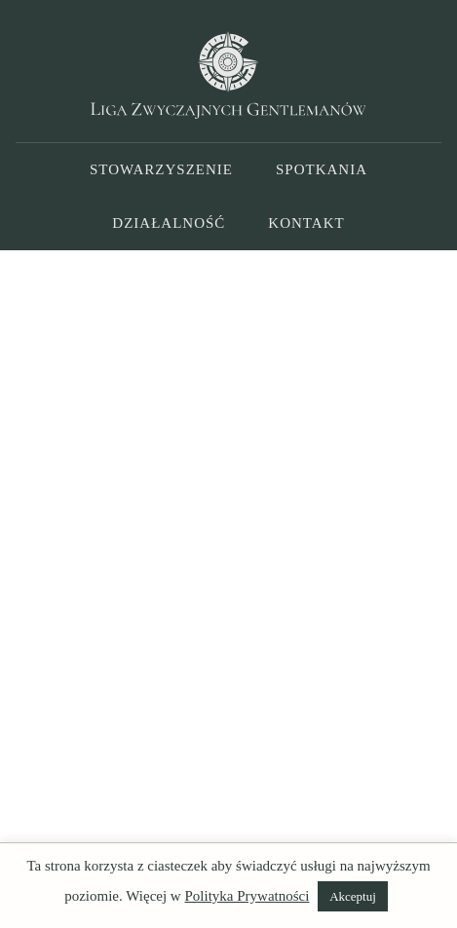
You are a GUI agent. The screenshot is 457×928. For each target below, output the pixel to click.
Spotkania (321, 169)
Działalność (168, 223)
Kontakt (306, 223)
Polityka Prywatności (246, 896)
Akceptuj (352, 896)
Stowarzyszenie (161, 169)
